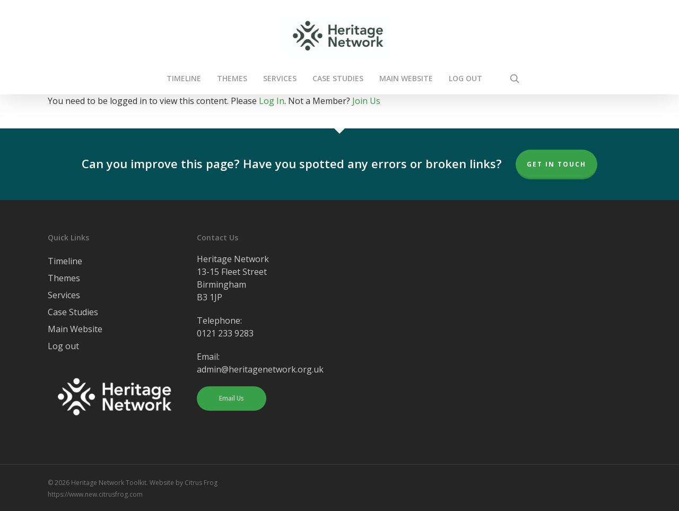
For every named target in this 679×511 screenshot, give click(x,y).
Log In (271, 101)
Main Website (75, 329)
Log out (63, 346)
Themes (64, 278)
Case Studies (73, 312)
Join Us (366, 101)
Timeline (65, 261)
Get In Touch (556, 164)
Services (64, 295)
